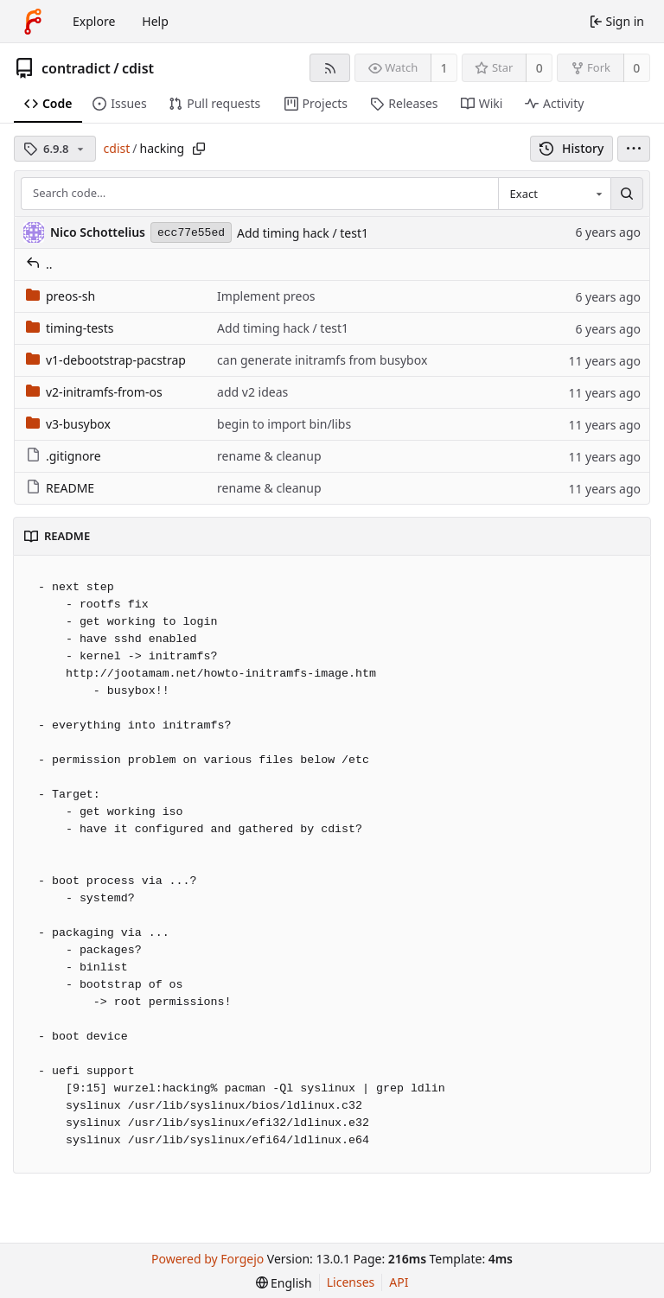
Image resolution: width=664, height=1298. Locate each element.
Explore (94, 21)
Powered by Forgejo (207, 1258)
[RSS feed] (330, 68)
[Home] (33, 21)
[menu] (633, 149)
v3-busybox (68, 424)
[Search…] (626, 193)
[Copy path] (199, 149)
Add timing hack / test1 (302, 233)
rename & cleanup (269, 456)
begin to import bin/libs (284, 424)
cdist (138, 68)
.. (39, 264)
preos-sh (60, 296)
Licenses (351, 1282)
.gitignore (63, 456)
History (572, 148)
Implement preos (266, 296)
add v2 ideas (252, 392)
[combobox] (554, 193)
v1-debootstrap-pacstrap (106, 360)
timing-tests (70, 328)
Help (155, 21)
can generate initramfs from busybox (322, 360)
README (60, 488)
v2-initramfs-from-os (94, 392)
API (398, 1282)
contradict (76, 68)
